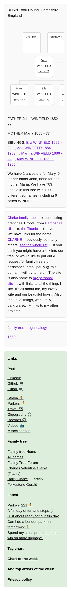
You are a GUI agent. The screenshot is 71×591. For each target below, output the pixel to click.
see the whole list (33, 245)
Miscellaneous (18, 431)
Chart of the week (22, 559)
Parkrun (13, 403)
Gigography (16, 414)
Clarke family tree (21, 218)
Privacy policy (19, 579)
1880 (11, 337)
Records (14, 420)
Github (12, 383)
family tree (15, 328)
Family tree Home (21, 452)
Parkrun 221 (17, 505)
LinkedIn (14, 378)
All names (15, 457)
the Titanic (29, 229)
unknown (31, 36)
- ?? (44, 65)
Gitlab (12, 389)
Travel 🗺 (15, 409)
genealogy (38, 328)
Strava (12, 398)
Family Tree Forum (22, 463)
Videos (12, 425)
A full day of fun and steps (28, 511)
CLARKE (14, 240)
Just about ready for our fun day (33, 516)
